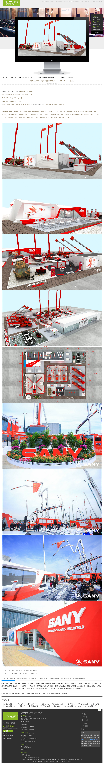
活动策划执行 (6, 91)
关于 (89, 716)
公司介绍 (34, 761)
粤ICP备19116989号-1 (63, 759)
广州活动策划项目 (59, 1)
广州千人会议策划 (45, 706)
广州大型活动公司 (32, 706)
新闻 (89, 722)
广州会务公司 (19, 704)
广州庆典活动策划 (7, 706)
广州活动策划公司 (15, 77)
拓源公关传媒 (16, 91)
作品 (89, 726)
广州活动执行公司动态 (77, 1)
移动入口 (70, 761)
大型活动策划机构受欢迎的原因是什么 (32, 693)
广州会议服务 (56, 706)
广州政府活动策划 (68, 706)
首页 (43, 1)
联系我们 (58, 761)
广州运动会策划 (70, 704)
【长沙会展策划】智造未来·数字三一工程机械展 (22, 673)
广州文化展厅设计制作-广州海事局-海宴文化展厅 (22, 670)
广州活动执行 (79, 706)
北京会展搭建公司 (38, 104)
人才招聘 (46, 761)
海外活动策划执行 (8, 735)
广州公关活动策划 (7, 704)
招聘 (89, 729)
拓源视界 (64, 761)
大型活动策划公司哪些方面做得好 (51, 693)
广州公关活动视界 (97, 1)
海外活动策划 (67, 1)
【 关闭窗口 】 (97, 32)
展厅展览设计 (27, 77)
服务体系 (40, 761)
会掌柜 (5, 733)
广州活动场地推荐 (31, 704)
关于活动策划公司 (49, 1)
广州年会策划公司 (19, 706)
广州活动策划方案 (88, 1)
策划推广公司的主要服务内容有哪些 (11, 693)
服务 (89, 719)
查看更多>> (65, 693)
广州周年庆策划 (44, 704)
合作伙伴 (52, 761)
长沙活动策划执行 (8, 738)
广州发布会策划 (96, 704)
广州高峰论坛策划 (57, 704)
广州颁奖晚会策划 (83, 704)
